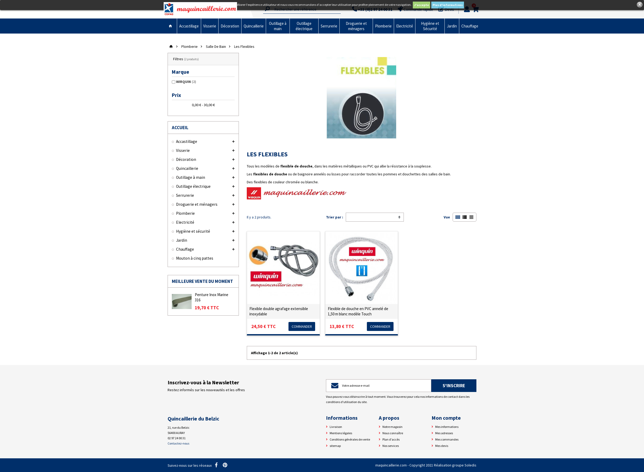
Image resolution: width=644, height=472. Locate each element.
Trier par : (334, 217)
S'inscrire (454, 386)
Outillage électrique (304, 26)
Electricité (404, 26)
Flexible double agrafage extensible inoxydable (278, 311)
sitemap (335, 446)
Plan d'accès (391, 439)
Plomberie (383, 26)
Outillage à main (277, 26)
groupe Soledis (464, 465)
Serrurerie (329, 26)
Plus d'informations (448, 5)
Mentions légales (341, 433)
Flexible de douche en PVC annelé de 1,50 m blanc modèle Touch (358, 311)
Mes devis (441, 446)
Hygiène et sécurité (193, 231)
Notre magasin (392, 427)
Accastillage (189, 26)
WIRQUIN (186, 81)
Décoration (230, 26)
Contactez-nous (178, 443)
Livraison (336, 427)
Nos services (390, 446)
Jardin (452, 26)
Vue (447, 217)
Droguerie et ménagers (356, 26)
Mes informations (446, 427)
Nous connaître (392, 433)
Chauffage (469, 26)
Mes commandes (446, 439)
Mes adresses (444, 433)
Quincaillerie (254, 26)
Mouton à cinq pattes (194, 258)
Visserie (209, 26)
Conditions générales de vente (350, 439)
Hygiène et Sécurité (430, 26)
